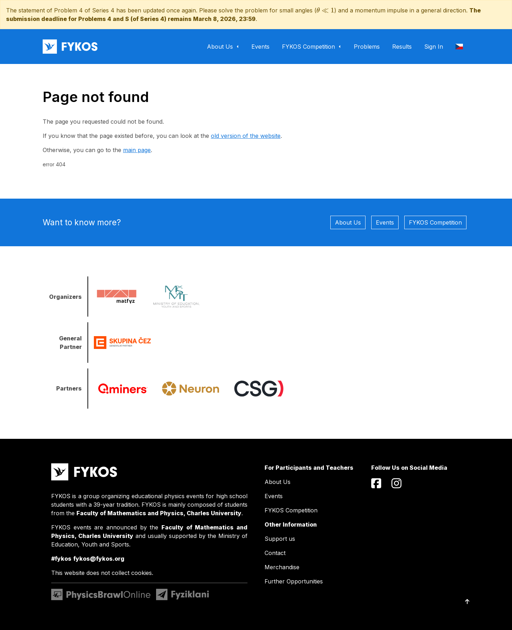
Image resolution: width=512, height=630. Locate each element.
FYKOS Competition (435, 222)
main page (137, 150)
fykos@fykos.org (98, 558)
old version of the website (246, 135)
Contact (275, 552)
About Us (348, 222)
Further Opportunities (294, 581)
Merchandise (282, 567)
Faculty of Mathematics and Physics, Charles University (158, 513)
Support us (280, 538)
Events (385, 222)
